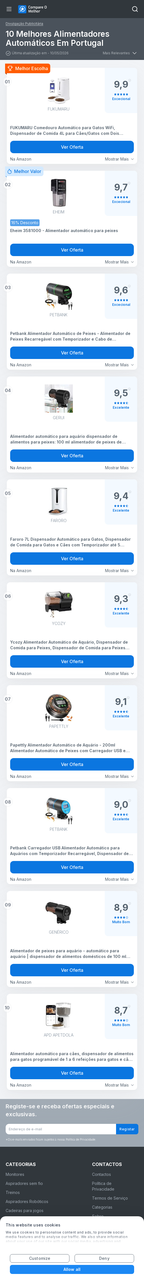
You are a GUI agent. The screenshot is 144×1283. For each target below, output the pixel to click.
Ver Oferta (72, 147)
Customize (39, 1258)
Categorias (102, 1207)
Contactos (101, 1174)
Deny (104, 1258)
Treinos (13, 1192)
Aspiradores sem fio (24, 1183)
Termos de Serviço (110, 1198)
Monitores (15, 1174)
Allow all (72, 1269)
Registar (127, 1129)
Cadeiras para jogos (24, 1210)
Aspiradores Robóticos (27, 1201)
